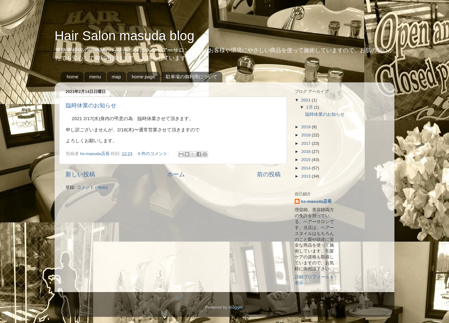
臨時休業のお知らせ (91, 105)
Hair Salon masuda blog (124, 35)
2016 (306, 151)
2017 (306, 143)
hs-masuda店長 (316, 201)
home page (143, 76)
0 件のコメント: (154, 153)
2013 (306, 176)
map (116, 76)
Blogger (236, 307)
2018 (306, 135)
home (73, 76)
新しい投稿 (80, 174)
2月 (310, 107)
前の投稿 (269, 174)
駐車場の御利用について (191, 76)
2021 (306, 100)
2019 (306, 127)
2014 (306, 168)
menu (95, 76)
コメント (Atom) (92, 187)
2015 (306, 159)
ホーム (176, 174)
